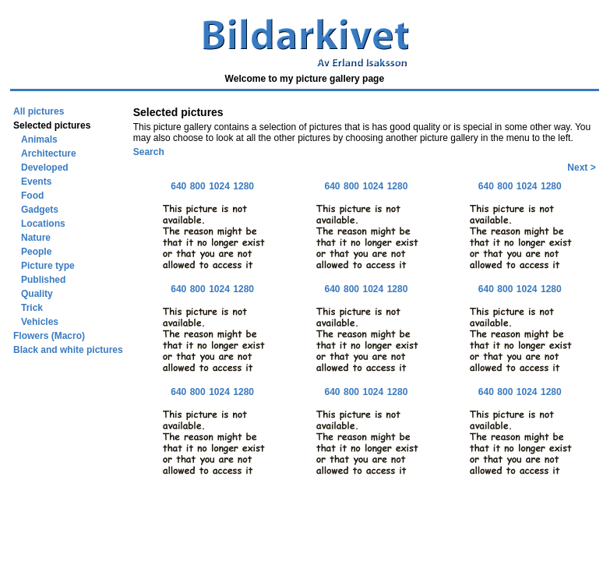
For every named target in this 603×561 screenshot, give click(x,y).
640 (178, 186)
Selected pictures (51, 125)
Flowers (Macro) (49, 335)
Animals (39, 139)
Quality (37, 293)
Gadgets (39, 209)
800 (198, 186)
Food (32, 195)
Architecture (48, 153)
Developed (45, 167)
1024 (219, 186)
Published (43, 279)
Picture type (48, 265)
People (36, 251)
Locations (43, 223)
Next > (581, 167)
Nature (36, 237)
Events (36, 181)
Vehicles (39, 321)
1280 (243, 186)
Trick (32, 307)
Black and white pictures (68, 349)
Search (148, 151)
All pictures (38, 111)
